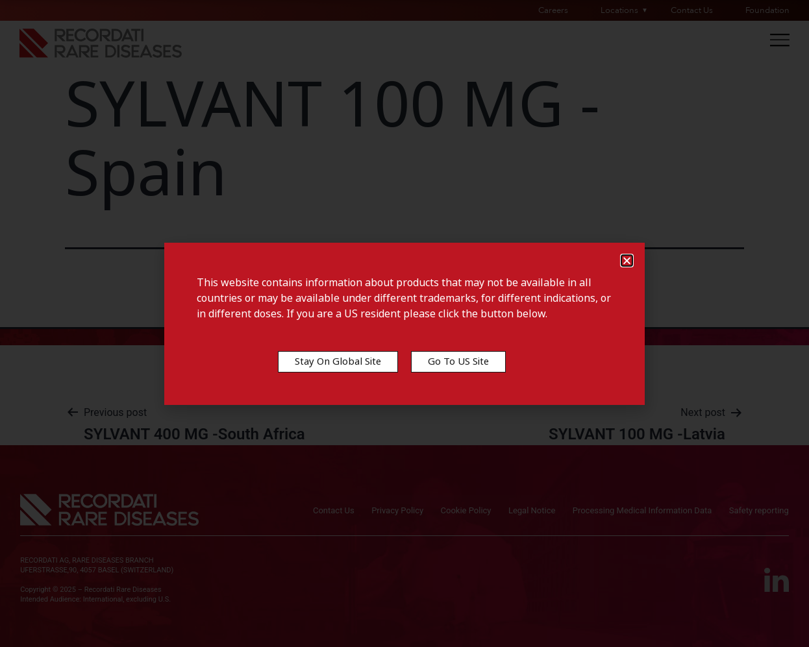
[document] (404, 323)
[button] (627, 260)
